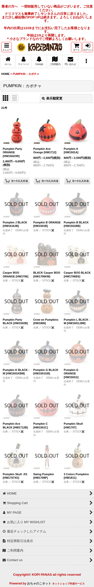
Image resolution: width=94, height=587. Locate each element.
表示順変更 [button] (52, 98)
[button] (6, 47)
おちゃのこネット (39, 583)
